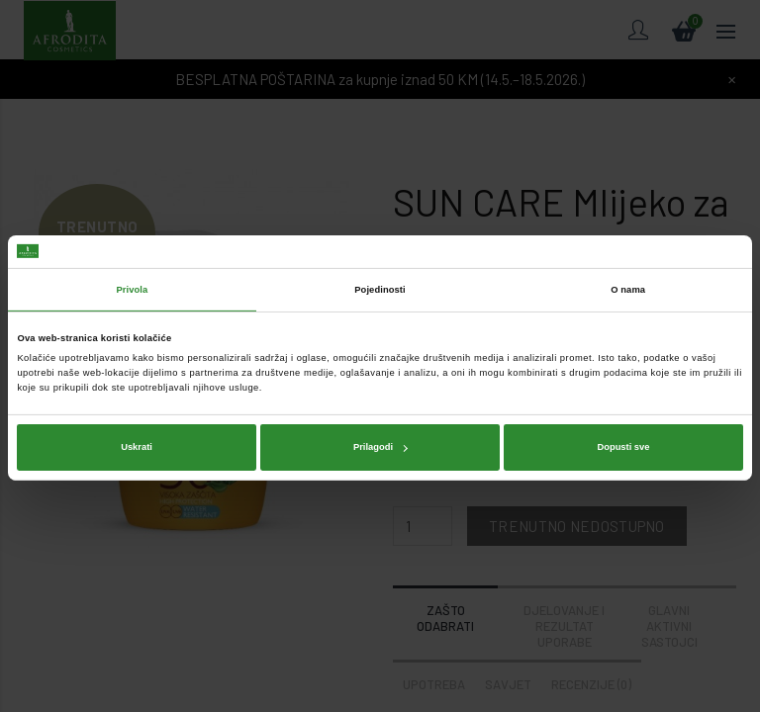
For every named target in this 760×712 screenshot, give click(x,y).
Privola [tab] (131, 288)
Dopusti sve (623, 445)
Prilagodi (380, 445)
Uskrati (136, 445)
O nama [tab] (628, 288)
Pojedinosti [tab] (380, 288)
